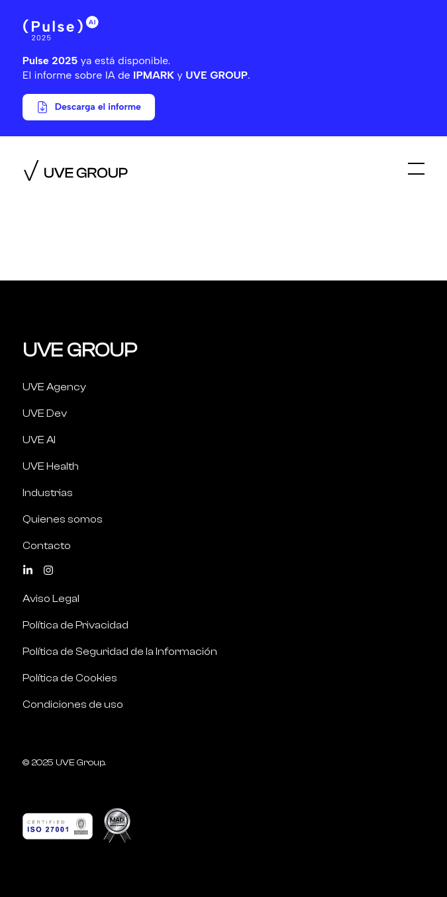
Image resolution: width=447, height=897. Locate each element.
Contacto (47, 546)
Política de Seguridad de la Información (120, 652)
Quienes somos (63, 519)
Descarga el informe (88, 107)
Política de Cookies (70, 678)
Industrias (48, 493)
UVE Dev (45, 413)
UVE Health (51, 466)
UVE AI (39, 440)
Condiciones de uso (73, 704)
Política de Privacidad (75, 625)
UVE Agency (54, 387)
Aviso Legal (51, 599)
